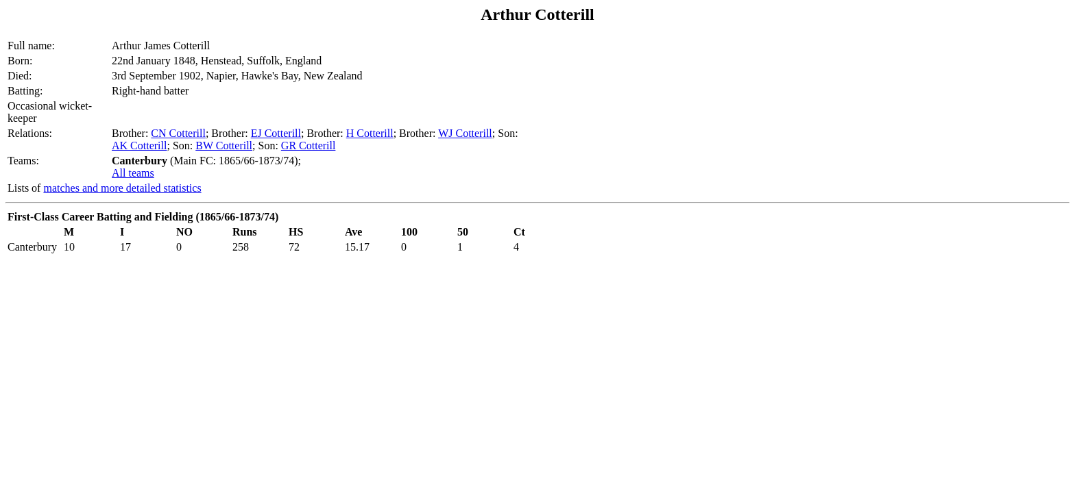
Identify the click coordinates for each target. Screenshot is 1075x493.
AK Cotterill (139, 145)
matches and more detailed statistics (122, 188)
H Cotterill (370, 133)
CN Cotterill (178, 133)
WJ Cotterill (465, 133)
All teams (133, 173)
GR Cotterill (308, 145)
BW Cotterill (223, 145)
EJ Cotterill (276, 133)
